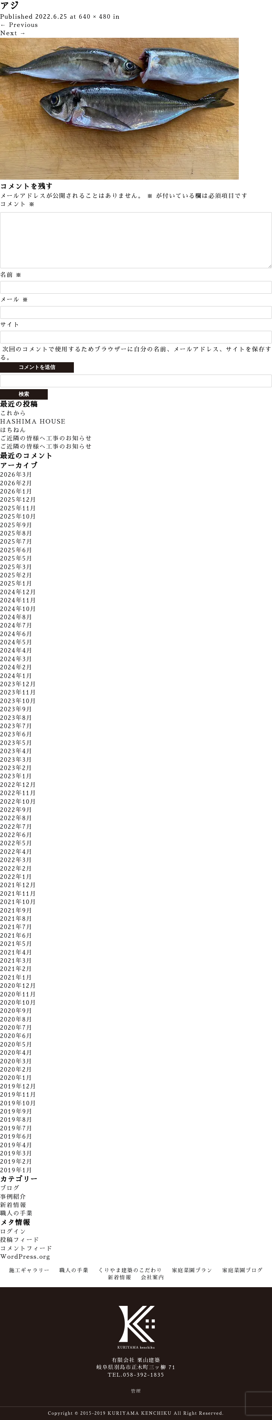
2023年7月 (16, 726)
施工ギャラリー (29, 1270)
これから (13, 413)
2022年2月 (16, 869)
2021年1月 (16, 978)
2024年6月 (16, 634)
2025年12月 (18, 500)
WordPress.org (25, 1257)
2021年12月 (18, 885)
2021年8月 (16, 919)
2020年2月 (16, 1070)
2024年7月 (16, 626)
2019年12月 (18, 1087)
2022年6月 (16, 835)
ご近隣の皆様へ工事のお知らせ (46, 439)
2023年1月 (16, 776)
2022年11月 (18, 793)
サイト (10, 325)
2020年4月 (16, 1053)
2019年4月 (16, 1145)
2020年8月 (16, 1020)
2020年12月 (18, 986)
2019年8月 (16, 1120)
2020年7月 (16, 1028)
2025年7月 (16, 542)
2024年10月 (18, 609)
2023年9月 (16, 709)
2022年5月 (16, 843)
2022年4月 (16, 852)
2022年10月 (18, 802)
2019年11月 (18, 1095)
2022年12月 (18, 785)
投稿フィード (20, 1240)
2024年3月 (16, 659)
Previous (19, 25)
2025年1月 (16, 584)
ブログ (10, 1188)
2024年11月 (18, 601)
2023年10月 (18, 701)
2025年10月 (18, 517)
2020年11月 (18, 995)
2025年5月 (16, 559)
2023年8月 (16, 718)
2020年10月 (18, 1003)
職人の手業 (16, 1213)
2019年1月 (16, 1170)
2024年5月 (16, 642)
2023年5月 (16, 743)
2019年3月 (16, 1154)
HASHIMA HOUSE (33, 422)
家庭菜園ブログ (242, 1270)
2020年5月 (16, 1045)
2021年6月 (16, 936)
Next (13, 33)
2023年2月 (16, 768)
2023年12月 (18, 684)
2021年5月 (16, 944)
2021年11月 (18, 894)
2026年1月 (16, 492)
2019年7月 (16, 1129)
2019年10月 (18, 1103)
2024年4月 (16, 651)
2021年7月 (16, 927)
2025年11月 (18, 508)
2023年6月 (16, 735)
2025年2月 (16, 575)
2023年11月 (18, 693)
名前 (11, 275)
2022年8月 (16, 818)
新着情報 (13, 1205)
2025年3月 (16, 567)
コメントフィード (26, 1249)
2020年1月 (16, 1078)
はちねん (13, 430)
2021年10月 (18, 902)
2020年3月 (16, 1062)
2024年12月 (18, 592)
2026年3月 (16, 475)
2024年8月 (16, 617)
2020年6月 (16, 1036)
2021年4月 (16, 953)
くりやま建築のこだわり (130, 1270)
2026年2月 (16, 483)
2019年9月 (16, 1112)
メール (14, 300)
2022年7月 (16, 827)
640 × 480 (95, 17)
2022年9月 (16, 810)
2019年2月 (16, 1162)
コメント (17, 204)
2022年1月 (16, 877)
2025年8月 (16, 534)
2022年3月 (16, 860)
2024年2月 (16, 668)
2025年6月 (16, 550)
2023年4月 (16, 751)
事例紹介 (13, 1197)
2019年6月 (16, 1137)
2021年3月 (16, 961)
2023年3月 (16, 760)
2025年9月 (16, 525)
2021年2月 (16, 969)
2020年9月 (16, 1011)
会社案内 (152, 1277)
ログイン (13, 1232)
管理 (136, 1391)
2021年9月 (16, 911)
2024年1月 (16, 676)
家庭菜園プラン (192, 1270)
